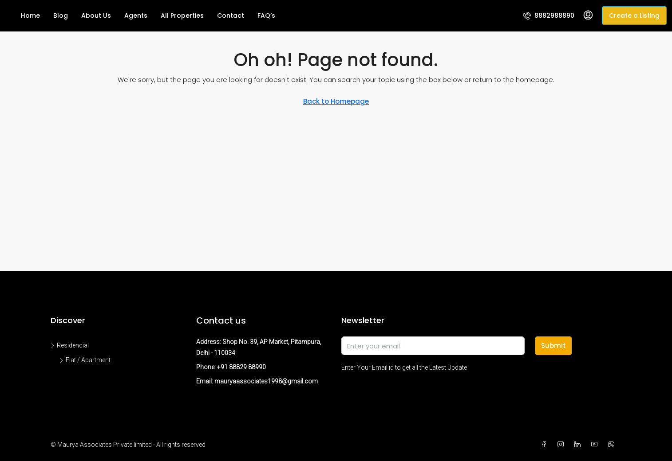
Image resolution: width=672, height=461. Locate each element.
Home (30, 15)
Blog (60, 15)
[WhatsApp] (613, 444)
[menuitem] (548, 15)
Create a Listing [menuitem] (634, 15)
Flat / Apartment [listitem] (85, 359)
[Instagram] (562, 444)
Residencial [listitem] (70, 345)
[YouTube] (596, 444)
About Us (96, 15)
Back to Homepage (336, 101)
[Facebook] (545, 444)
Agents (135, 15)
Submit (553, 345)
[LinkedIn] (579, 444)
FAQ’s (266, 15)
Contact (230, 15)
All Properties (182, 15)
